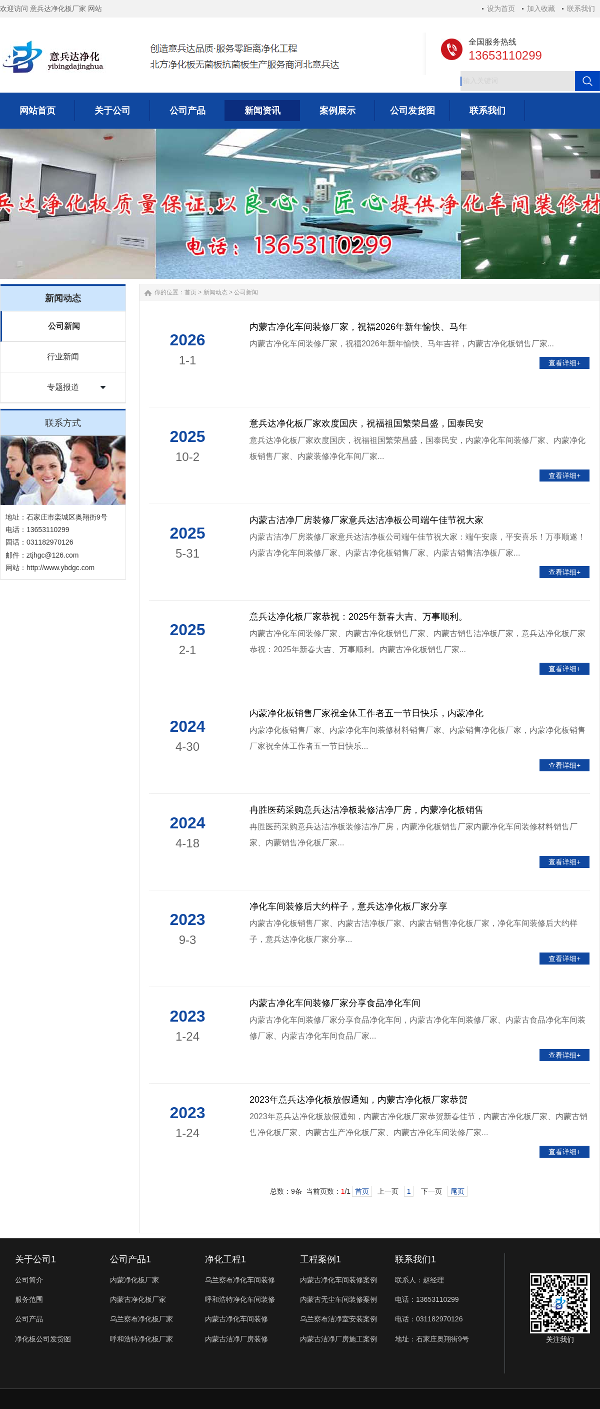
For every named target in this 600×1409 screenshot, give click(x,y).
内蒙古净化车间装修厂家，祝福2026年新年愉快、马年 (359, 327)
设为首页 (501, 9)
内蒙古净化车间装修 (236, 1319)
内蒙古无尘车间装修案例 (338, 1299)
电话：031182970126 (428, 1319)
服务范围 (29, 1299)
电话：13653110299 (427, 1299)
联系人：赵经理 (419, 1280)
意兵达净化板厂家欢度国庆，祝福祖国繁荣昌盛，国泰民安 (367, 423)
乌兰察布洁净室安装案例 (338, 1319)
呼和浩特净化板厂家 (141, 1339)
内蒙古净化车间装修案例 (338, 1280)
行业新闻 (63, 356)
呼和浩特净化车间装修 (240, 1299)
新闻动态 (216, 292)
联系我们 (581, 9)
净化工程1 (225, 1259)
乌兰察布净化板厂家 (141, 1319)
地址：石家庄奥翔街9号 (432, 1339)
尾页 (457, 1191)
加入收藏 (541, 9)
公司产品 (29, 1319)
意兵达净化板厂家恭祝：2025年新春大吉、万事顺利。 (359, 617)
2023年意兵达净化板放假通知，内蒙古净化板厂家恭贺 (359, 1100)
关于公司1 (35, 1259)
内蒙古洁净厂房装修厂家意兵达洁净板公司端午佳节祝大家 (367, 520)
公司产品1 (130, 1259)
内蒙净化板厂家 (134, 1280)
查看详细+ (564, 363)
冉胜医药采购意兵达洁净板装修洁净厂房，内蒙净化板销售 (367, 810)
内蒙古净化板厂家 (138, 1299)
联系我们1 (415, 1259)
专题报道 (63, 387)
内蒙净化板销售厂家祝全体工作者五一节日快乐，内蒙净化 (367, 713)
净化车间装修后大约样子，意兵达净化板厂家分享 (349, 906)
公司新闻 (64, 326)
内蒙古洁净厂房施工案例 (338, 1339)
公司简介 (29, 1280)
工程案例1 (320, 1259)
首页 (190, 292)
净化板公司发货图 (43, 1339)
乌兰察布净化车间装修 (240, 1280)
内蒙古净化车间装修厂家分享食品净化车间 (335, 1003)
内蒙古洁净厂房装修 (236, 1339)
